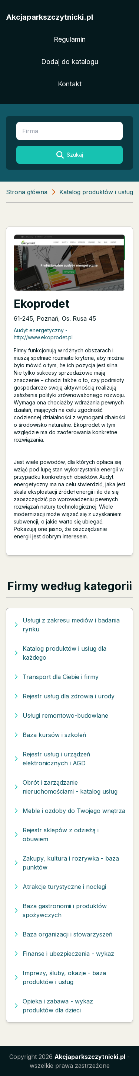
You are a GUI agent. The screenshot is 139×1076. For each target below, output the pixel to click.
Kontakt (70, 84)
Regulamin (70, 39)
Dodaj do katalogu (69, 61)
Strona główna (26, 192)
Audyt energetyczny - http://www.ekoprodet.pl (43, 333)
